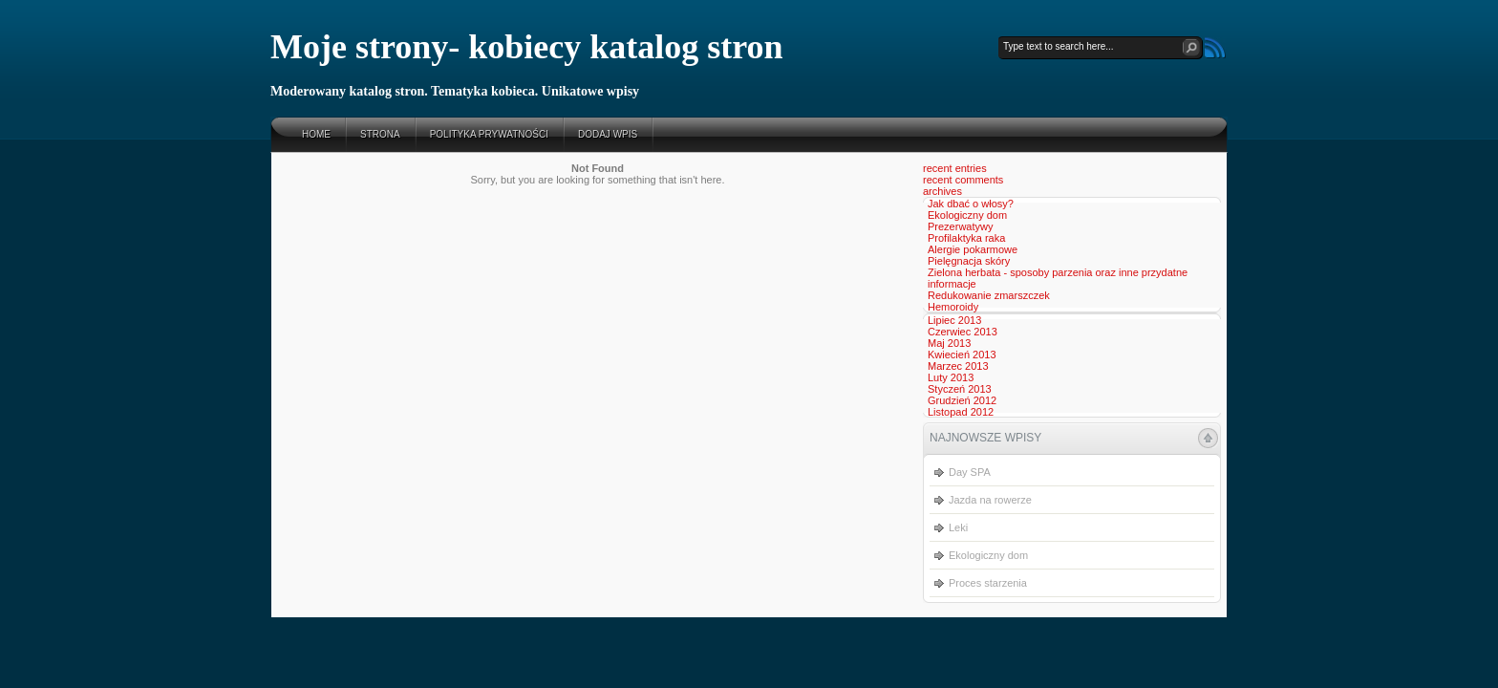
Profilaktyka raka (966, 238)
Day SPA (970, 472)
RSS (1215, 47)
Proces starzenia (988, 583)
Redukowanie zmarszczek (989, 295)
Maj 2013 (949, 343)
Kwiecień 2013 (962, 354)
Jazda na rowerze (990, 499)
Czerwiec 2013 (962, 331)
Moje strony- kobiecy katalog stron (526, 47)
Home (316, 134)
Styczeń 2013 (960, 389)
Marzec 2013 (958, 366)
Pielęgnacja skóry (969, 261)
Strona (380, 134)
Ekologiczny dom (967, 215)
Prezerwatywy (960, 226)
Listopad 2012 (961, 412)
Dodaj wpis (607, 134)
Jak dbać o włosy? (971, 203)
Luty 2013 (951, 377)
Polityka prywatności (489, 134)
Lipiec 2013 (954, 320)
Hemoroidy (953, 306)
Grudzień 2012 (962, 400)
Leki (958, 527)
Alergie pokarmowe (972, 249)
